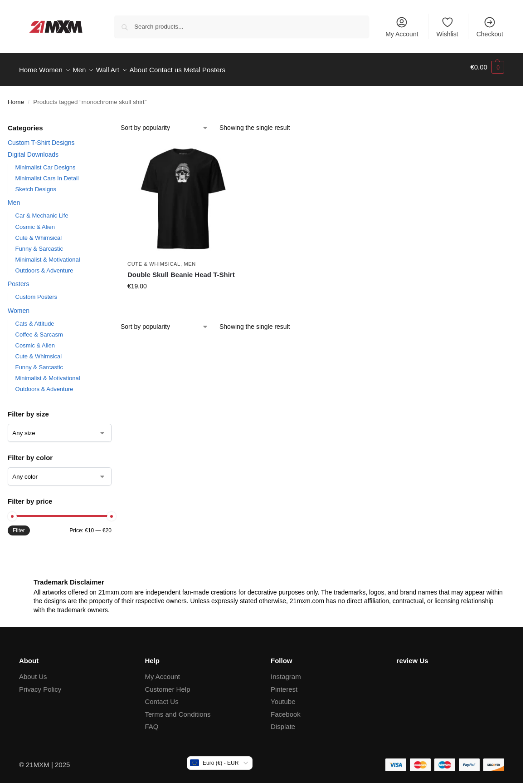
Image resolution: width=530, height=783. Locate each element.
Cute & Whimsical (38, 232)
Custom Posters (36, 291)
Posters (18, 278)
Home (16, 97)
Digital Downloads (33, 149)
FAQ (151, 721)
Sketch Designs (35, 184)
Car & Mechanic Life (41, 210)
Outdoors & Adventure (44, 265)
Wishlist (447, 27)
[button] (487, 67)
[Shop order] (165, 123)
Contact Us (161, 696)
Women (18, 305)
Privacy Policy (40, 684)
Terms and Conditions (177, 709)
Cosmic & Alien (35, 221)
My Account (401, 27)
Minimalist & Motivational (47, 254)
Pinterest (284, 684)
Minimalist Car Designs (45, 162)
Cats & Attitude (34, 318)
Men (14, 197)
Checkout (490, 27)
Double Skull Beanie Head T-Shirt (181, 269)
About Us (33, 671)
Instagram (286, 671)
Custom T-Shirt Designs (41, 137)
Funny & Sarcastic (39, 243)
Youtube (283, 696)
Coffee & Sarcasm (39, 329)
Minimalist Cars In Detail (47, 173)
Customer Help (167, 684)
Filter (19, 525)
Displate (283, 721)
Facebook (286, 709)
